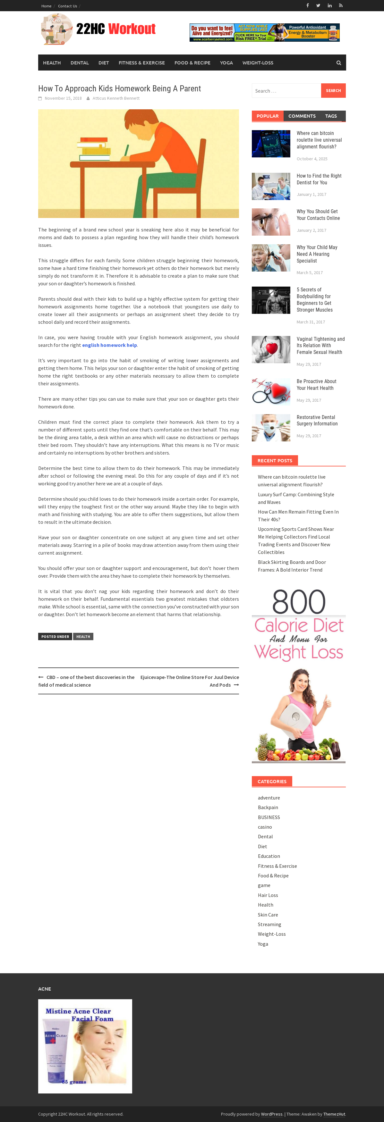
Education (269, 856)
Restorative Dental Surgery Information (317, 420)
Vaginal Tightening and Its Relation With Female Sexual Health (321, 346)
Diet (103, 62)
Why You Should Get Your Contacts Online (318, 214)
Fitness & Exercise (142, 62)
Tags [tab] (331, 116)
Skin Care (268, 914)
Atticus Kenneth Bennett (116, 98)
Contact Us (67, 5)
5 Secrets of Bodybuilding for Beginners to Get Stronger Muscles (315, 300)
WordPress (272, 1114)
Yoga (226, 62)
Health (52, 62)
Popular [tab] (268, 116)
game (264, 885)
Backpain (268, 807)
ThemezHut (334, 1114)
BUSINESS (269, 817)
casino (265, 827)
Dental (80, 62)
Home (46, 5)
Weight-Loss (258, 62)
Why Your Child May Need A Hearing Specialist (317, 254)
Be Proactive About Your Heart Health (317, 384)
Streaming (269, 924)
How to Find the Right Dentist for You (319, 179)
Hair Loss (268, 895)
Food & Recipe (192, 62)
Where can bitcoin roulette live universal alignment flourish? (319, 140)
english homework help (109, 345)
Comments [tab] (302, 116)
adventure (269, 797)
